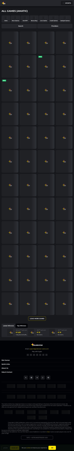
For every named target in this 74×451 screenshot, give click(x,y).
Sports (67, 3)
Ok (52, 448)
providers (54, 26)
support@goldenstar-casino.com (39, 349)
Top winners (21, 326)
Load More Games (37, 318)
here (48, 432)
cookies (28, 447)
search (19, 26)
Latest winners (8, 326)
